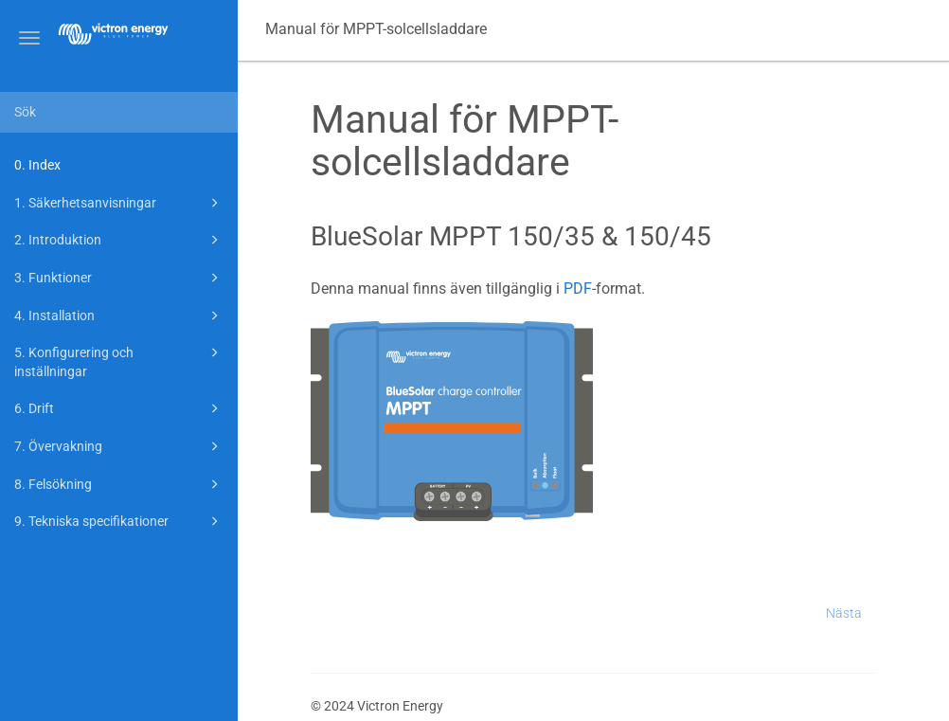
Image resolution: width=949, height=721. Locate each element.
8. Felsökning (119, 484)
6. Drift (119, 408)
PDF (578, 288)
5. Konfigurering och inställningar (119, 360)
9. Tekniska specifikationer (119, 521)
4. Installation (119, 315)
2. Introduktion (119, 239)
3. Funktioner (119, 277)
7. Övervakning (119, 446)
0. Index (37, 164)
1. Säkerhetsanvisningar (119, 202)
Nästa (844, 613)
